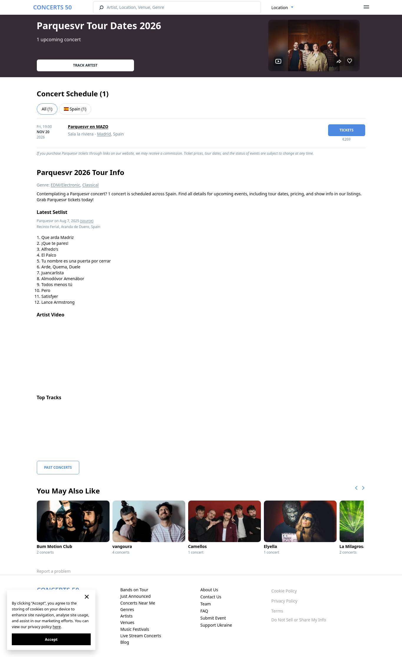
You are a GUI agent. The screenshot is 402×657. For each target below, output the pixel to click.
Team (205, 604)
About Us (209, 589)
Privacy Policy (284, 601)
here (57, 626)
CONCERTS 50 (52, 7)
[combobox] (282, 8)
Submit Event (213, 618)
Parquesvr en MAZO (88, 126)
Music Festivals (134, 629)
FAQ (204, 611)
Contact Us (210, 597)
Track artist (85, 65)
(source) (86, 220)
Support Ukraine (216, 625)
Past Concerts (58, 467)
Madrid (104, 134)
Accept (51, 639)
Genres (127, 609)
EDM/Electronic (65, 185)
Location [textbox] (280, 7)
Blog (124, 642)
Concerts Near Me (137, 603)
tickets (347, 130)
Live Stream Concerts (140, 635)
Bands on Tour (134, 589)
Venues (127, 622)
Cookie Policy (284, 591)
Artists (126, 616)
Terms (277, 611)
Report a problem (54, 571)
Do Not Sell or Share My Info (298, 620)
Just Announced (135, 596)
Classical (90, 185)
